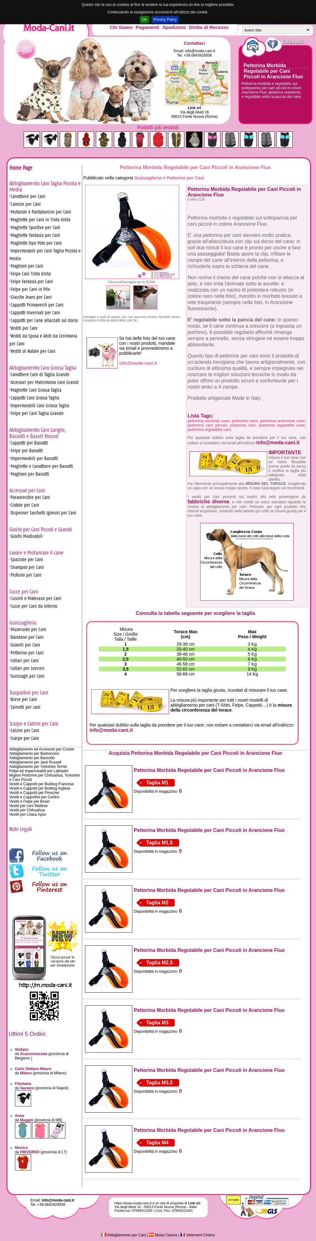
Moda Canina (163, 1235)
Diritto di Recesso (209, 27)
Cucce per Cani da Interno (34, 606)
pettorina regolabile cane (282, 425)
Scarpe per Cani (25, 738)
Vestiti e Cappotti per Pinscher (34, 793)
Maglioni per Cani (27, 266)
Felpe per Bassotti (27, 451)
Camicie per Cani (26, 204)
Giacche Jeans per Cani (31, 297)
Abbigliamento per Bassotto (32, 758)
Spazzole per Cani (27, 559)
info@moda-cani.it (200, 51)
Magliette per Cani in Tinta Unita (40, 220)
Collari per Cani (25, 660)
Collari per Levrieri (28, 668)
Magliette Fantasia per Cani (35, 235)
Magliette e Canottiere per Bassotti (42, 466)
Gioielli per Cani (25, 645)
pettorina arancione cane (282, 421)
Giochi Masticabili (27, 536)
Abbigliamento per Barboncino (34, 753)
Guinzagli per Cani (28, 676)
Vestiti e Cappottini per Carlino (34, 797)
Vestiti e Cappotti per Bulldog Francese (41, 784)
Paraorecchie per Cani (30, 497)
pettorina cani (243, 425)
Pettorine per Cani (27, 653)
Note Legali (20, 829)
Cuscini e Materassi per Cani (36, 598)
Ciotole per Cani (25, 505)
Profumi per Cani (26, 575)
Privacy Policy (165, 19)
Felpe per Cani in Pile (30, 289)
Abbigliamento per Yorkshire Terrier (38, 766)
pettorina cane (245, 421)
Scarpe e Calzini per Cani (33, 724)
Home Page (20, 168)
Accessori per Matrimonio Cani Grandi (45, 382)
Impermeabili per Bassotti (34, 458)
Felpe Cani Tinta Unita (31, 274)
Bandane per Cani (27, 637)
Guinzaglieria (22, 623)
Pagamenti (147, 27)
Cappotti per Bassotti (29, 443)
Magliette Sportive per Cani (35, 227)
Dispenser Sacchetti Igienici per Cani (43, 513)
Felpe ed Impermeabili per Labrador (39, 771)
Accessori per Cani (27, 490)
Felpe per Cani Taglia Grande (37, 413)
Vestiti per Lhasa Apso (27, 814)
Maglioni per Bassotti (30, 474)
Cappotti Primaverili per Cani (37, 305)
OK (144, 19)
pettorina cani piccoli (207, 425)
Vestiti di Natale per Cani (33, 351)
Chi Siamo (121, 27)
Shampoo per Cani (27, 567)
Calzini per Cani (25, 730)
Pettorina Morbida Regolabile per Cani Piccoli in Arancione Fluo (273, 71)
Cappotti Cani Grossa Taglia (35, 398)
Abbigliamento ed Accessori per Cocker (41, 749)
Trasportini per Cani (28, 693)
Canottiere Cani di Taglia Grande (40, 374)
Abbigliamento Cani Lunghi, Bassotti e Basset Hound (37, 433)
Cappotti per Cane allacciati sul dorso (44, 320)
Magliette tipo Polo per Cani (36, 243)
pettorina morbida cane (209, 421)
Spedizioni (174, 27)
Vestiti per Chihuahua (27, 810)
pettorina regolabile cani (209, 429)
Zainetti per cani (25, 707)
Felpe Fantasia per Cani (32, 281)
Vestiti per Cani (24, 328)
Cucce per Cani (23, 591)
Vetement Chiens (197, 1235)
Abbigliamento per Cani (123, 1235)
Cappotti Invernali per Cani (35, 313)
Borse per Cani (24, 699)
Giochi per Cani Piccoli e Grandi (40, 529)
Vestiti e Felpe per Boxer (29, 801)
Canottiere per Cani (28, 196)
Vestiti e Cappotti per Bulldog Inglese (39, 788)
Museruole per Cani (28, 629)
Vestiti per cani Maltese (28, 806)
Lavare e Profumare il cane (36, 553)
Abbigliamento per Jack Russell (35, 762)
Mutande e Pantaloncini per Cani (41, 212)
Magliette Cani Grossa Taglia (36, 390)
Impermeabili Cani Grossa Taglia (40, 405)
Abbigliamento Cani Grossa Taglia (42, 368)
